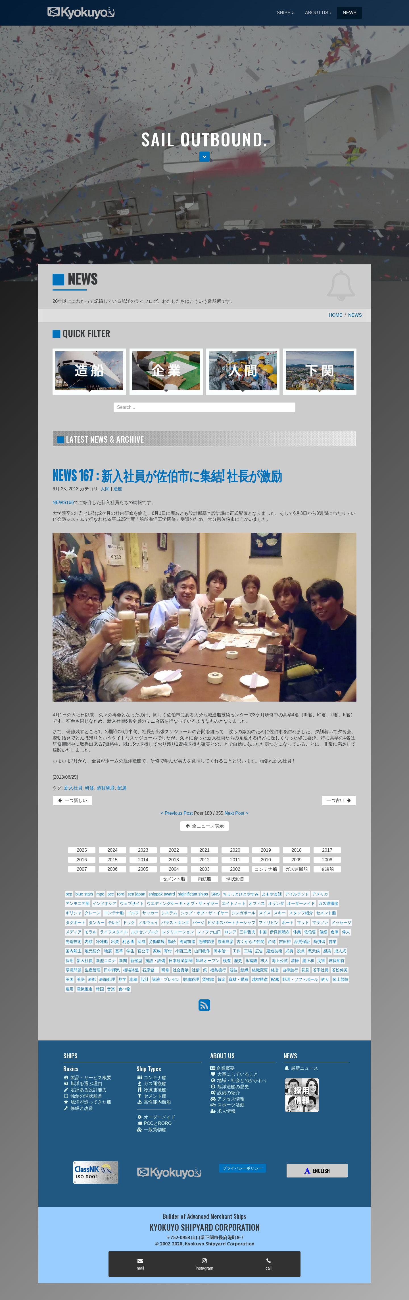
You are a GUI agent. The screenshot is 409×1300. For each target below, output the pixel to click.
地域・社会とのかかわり (238, 1080)
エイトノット (234, 903)
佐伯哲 (310, 932)
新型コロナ (106, 960)
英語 (81, 979)
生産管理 (93, 970)
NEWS (349, 12)
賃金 (222, 979)
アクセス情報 (227, 1098)
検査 (227, 960)
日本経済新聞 (181, 960)
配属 (121, 787)
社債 (196, 970)
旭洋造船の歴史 (229, 1086)
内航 (89, 941)
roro (120, 894)
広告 (259, 951)
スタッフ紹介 (301, 913)
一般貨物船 (151, 1129)
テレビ (114, 922)
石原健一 (150, 970)
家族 (157, 951)
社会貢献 (181, 970)
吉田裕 (285, 941)
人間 (105, 488)
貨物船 (208, 979)
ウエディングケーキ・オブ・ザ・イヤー (182, 903)
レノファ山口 (209, 932)
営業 (333, 941)
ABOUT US (316, 12)
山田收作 (202, 951)
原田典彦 (225, 941)
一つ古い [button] (339, 800)
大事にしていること (234, 1074)
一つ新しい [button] (72, 800)
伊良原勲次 (280, 932)
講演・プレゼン (166, 979)
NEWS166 (63, 502)
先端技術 (74, 941)
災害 (321, 960)
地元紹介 (93, 951)
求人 (264, 960)
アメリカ (320, 894)
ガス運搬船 (328, 903)
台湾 (272, 941)
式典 (289, 951)
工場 (248, 951)
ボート (288, 922)
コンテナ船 (114, 913)
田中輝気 (112, 970)
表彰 (92, 979)
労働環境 (157, 941)
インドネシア (104, 903)
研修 (89, 787)
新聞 (123, 960)
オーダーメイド (301, 903)
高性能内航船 (154, 1102)
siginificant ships (193, 894)
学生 (130, 951)
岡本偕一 (221, 951)
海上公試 (280, 960)
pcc (110, 894)
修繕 (323, 932)
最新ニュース (301, 1068)
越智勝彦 (106, 787)
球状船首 (337, 960)
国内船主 (74, 951)
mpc (100, 894)
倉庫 (335, 932)
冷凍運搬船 (151, 1089)
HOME (336, 315)
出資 (115, 941)
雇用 (70, 989)
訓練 (133, 979)
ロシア (230, 932)
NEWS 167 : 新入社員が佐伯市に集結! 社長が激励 (167, 475)
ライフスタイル (114, 932)
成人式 (340, 951)
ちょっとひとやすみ (241, 894)
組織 (245, 970)
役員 (301, 951)
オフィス (257, 903)
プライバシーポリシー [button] (242, 1168)
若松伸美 (340, 970)
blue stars (84, 894)
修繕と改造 (78, 1108)
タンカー (97, 922)
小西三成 (183, 951)
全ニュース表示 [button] (204, 826)
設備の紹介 (225, 1092)
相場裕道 (131, 970)
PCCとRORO (154, 1123)
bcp (69, 894)
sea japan (136, 894)
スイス (265, 913)
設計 (145, 979)
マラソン (320, 922)
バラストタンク (175, 922)
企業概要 (222, 1068)
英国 (70, 979)
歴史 (238, 960)
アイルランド (297, 894)
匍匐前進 (187, 941)
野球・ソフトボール (300, 979)
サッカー (150, 913)
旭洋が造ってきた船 (87, 1102)
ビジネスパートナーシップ (231, 922)
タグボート (75, 922)
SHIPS (284, 12)
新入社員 (73, 787)
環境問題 (74, 970)
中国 (263, 932)
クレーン (93, 913)
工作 (237, 951)
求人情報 (222, 1111)
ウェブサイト (132, 903)
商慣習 (319, 941)
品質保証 (302, 941)
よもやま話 (272, 894)
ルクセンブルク (145, 932)
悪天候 (314, 951)
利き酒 (128, 941)
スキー (280, 913)
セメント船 (326, 913)
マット (303, 922)
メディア (74, 932)
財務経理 (191, 979)
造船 (117, 488)
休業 (297, 932)
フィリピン (269, 922)
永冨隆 (251, 960)
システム (169, 913)
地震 (108, 951)
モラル (91, 932)
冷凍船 (102, 941)
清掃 (295, 960)
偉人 (346, 932)
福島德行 (218, 970)
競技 (233, 970)
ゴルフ (133, 913)
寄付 (168, 951)
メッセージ (341, 922)
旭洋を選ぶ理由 (82, 1083)
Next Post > (236, 813)
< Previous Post (177, 813)
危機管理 (206, 941)
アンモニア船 (77, 903)
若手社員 (321, 970)
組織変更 (260, 970)
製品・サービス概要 (87, 1077)
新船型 (136, 960)
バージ (198, 922)
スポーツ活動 (227, 1104)
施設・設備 (155, 960)
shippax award (162, 894)
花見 (305, 970)
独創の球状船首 (82, 1096)
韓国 (100, 989)
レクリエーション (178, 932)
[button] (204, 157)
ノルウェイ (148, 922)
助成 (141, 941)
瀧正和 (308, 960)
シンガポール (243, 913)
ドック (129, 922)
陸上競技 (341, 979)
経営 (275, 970)
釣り (325, 979)
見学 (122, 979)
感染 (327, 951)
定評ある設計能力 (85, 1089)
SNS (215, 894)
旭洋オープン (208, 960)
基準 (119, 951)
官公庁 (143, 951)
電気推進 (85, 989)
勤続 (172, 941)
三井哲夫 (247, 932)
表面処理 (107, 979)
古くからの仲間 (250, 941)
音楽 (111, 989)
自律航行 (290, 970)
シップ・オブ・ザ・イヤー (204, 913)
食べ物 (124, 989)
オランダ (276, 903)
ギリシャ (74, 913)
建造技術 (274, 951)
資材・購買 (239, 979)
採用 (70, 960)
